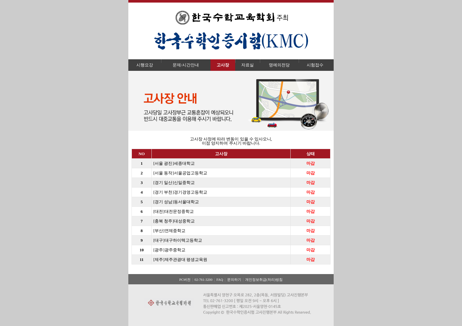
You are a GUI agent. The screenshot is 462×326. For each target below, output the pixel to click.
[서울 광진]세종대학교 (174, 163)
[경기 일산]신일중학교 (174, 182)
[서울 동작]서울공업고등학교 (180, 173)
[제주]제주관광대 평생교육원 (180, 259)
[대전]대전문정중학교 (173, 211)
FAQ (219, 279)
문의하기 (234, 279)
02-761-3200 (203, 279)
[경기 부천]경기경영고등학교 (180, 192)
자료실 (247, 65)
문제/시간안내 (186, 65)
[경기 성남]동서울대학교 (176, 201)
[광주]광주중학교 (169, 249)
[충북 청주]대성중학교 (174, 221)
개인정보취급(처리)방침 (264, 279)
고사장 (223, 65)
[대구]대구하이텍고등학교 (177, 240)
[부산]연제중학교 (169, 230)
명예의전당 (279, 65)
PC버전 (185, 279)
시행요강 (144, 65)
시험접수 (315, 65)
